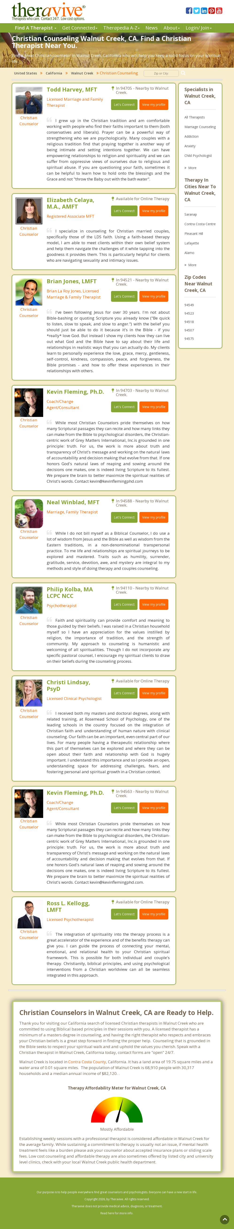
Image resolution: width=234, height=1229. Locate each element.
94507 (189, 330)
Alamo (189, 252)
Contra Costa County (87, 1061)
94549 (189, 305)
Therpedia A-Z (121, 28)
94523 (189, 313)
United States (25, 73)
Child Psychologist (198, 155)
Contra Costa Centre (200, 224)
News (152, 28)
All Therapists (194, 117)
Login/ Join (199, 28)
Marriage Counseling (200, 127)
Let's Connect (124, 104)
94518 (189, 322)
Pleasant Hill (193, 233)
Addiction (191, 136)
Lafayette (191, 243)
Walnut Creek (82, 73)
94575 (189, 338)
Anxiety (190, 146)
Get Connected (79, 28)
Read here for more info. (116, 1213)
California (54, 73)
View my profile (153, 104)
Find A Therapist (35, 28)
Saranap (190, 214)
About (172, 28)
